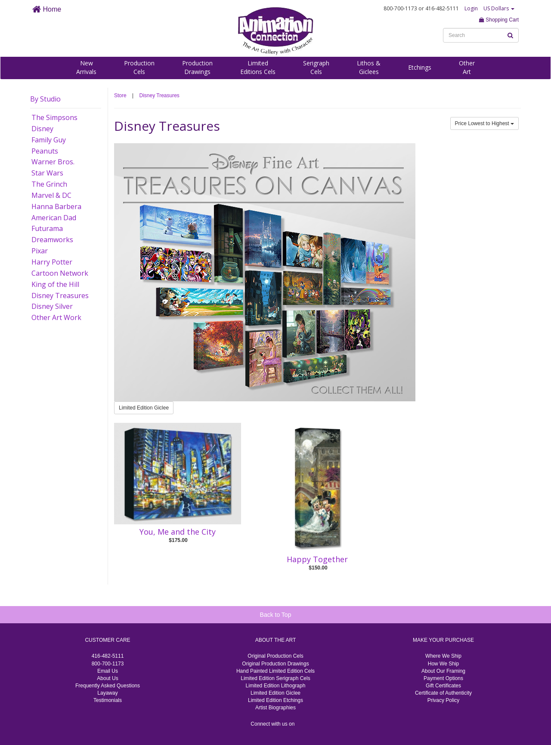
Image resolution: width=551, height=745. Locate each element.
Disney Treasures (60, 295)
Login (471, 8)
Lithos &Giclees (369, 67)
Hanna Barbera (56, 206)
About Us (107, 678)
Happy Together (317, 559)
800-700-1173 (108, 664)
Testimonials (107, 700)
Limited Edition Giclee (144, 408)
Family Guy (48, 140)
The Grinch (49, 184)
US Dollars (498, 8)
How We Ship (443, 664)
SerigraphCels (316, 67)
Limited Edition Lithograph (276, 686)
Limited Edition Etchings (275, 700)
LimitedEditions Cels (258, 67)
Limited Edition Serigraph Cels (275, 678)
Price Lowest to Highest (484, 123)
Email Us (107, 671)
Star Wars (47, 173)
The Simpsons (54, 117)
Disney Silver (52, 306)
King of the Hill (55, 284)
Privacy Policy (443, 700)
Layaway (107, 693)
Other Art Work (56, 317)
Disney (42, 128)
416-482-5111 (108, 656)
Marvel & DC (51, 195)
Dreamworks (52, 239)
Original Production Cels (275, 656)
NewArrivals (86, 67)
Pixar (39, 251)
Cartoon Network (59, 273)
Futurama (47, 228)
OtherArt (467, 67)
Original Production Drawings (275, 664)
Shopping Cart (499, 20)
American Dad (53, 217)
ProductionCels (139, 67)
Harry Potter (51, 262)
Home (46, 9)
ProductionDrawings (197, 67)
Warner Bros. (52, 161)
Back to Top (275, 614)
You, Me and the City (177, 531)
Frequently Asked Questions (107, 686)
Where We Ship (443, 656)
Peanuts (44, 151)
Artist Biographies (275, 708)
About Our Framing (443, 671)
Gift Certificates (443, 686)
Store (120, 95)
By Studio (45, 99)
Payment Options (443, 678)
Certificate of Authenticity (443, 693)
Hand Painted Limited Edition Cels (275, 671)
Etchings (419, 67)
